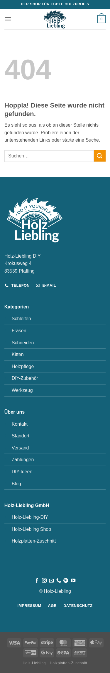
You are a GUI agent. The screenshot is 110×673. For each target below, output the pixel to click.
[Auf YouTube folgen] (73, 580)
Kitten (18, 354)
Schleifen (21, 318)
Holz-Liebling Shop (31, 529)
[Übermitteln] (100, 156)
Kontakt (20, 424)
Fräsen (19, 330)
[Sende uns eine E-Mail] (51, 580)
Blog (16, 483)
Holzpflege (23, 366)
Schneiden (23, 342)
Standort (20, 435)
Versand (20, 447)
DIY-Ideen (22, 471)
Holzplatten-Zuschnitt (34, 540)
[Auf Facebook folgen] (37, 580)
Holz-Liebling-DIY (30, 517)
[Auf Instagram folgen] (44, 580)
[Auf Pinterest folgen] (65, 580)
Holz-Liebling (34, 663)
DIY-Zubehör (25, 378)
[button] (7, 19)
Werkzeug (22, 390)
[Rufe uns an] (58, 580)
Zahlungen (23, 459)
